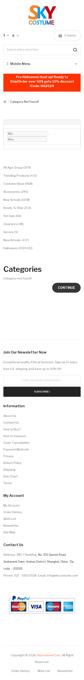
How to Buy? (12, 429)
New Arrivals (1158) (16, 200)
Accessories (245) (15, 191)
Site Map (9, 532)
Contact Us (11, 422)
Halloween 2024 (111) (17, 248)
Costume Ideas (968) (18, 183)
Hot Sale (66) (12, 216)
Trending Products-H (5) (20, 175)
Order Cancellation (16, 442)
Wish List (9, 519)
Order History (12, 512)
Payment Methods (16, 449)
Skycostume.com (48, 655)
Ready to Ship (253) (17, 208)
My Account (11, 505)
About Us (9, 416)
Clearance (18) (13, 224)
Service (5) (10, 232)
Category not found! (24, 101)
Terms (7, 483)
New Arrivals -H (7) (16, 240)
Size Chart (10, 476)
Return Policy (12, 463)
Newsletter (11, 525)
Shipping (9, 469)
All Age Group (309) (17, 167)
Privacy (8, 456)
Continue (66, 288)
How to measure (14, 436)
